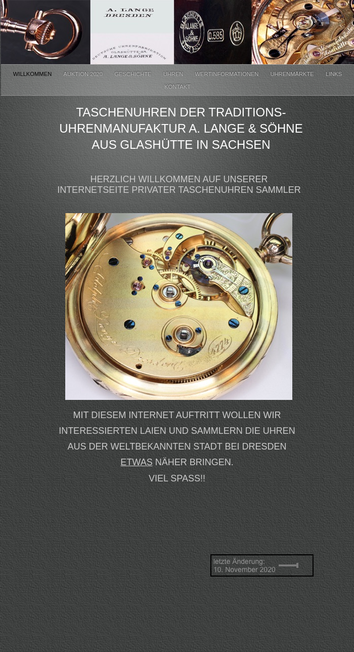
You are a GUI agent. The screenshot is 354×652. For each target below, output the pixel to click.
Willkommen (33, 74)
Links (334, 74)
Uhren (174, 74)
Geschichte (133, 74)
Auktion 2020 (83, 74)
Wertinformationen (227, 74)
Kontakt (177, 87)
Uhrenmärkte (293, 74)
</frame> (82, 558)
